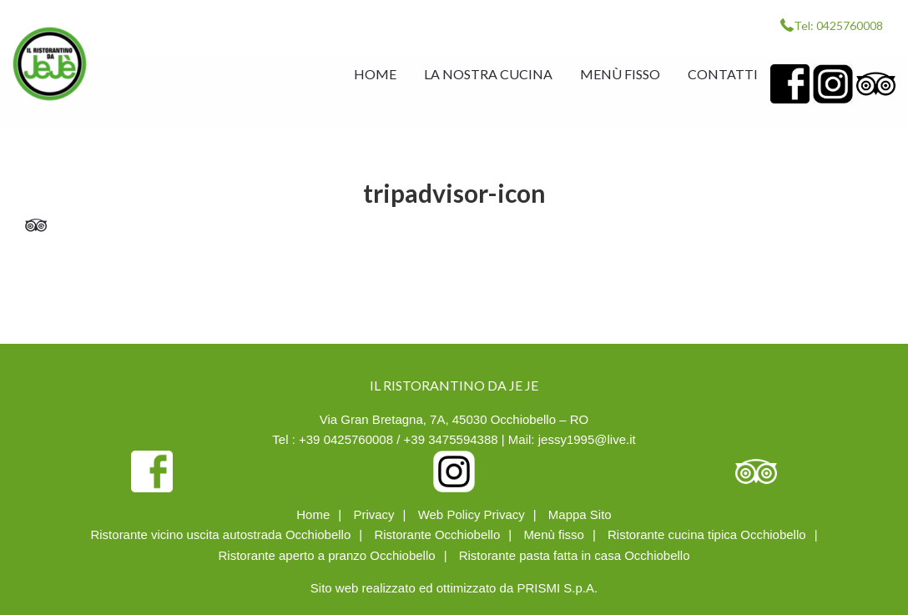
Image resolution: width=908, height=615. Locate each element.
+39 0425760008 (346, 439)
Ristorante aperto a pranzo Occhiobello (326, 555)
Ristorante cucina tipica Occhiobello (707, 534)
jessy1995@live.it (587, 439)
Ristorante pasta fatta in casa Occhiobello (574, 555)
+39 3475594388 (451, 439)
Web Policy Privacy (471, 514)
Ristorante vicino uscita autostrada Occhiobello (220, 534)
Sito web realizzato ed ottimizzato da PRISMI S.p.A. (454, 588)
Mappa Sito (580, 514)
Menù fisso (553, 534)
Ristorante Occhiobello (437, 534)
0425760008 (849, 25)
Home (313, 514)
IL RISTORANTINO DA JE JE (50, 64)
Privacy (373, 514)
